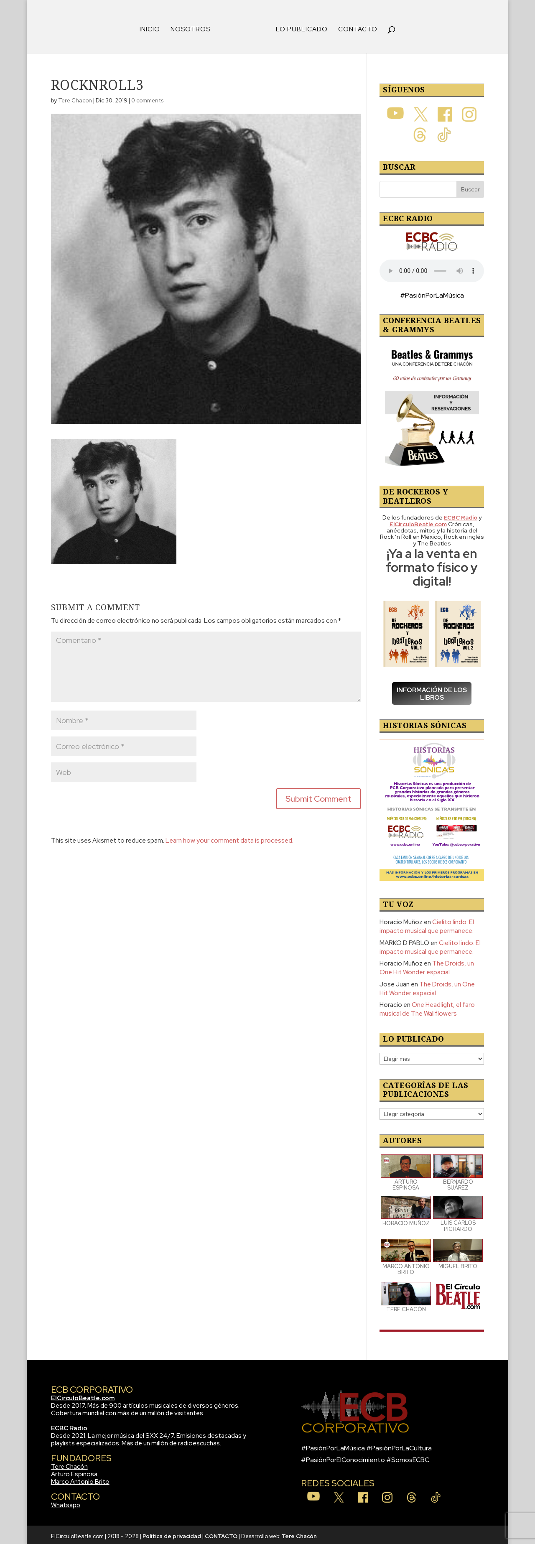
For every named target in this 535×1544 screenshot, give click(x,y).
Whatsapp (65, 1502)
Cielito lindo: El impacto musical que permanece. (427, 923)
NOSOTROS (193, 27)
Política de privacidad (172, 1533)
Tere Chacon (75, 97)
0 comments (147, 97)
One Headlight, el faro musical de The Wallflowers (427, 1006)
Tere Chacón (69, 1464)
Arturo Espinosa (74, 1471)
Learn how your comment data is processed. (229, 837)
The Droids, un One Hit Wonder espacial (427, 964)
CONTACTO (354, 27)
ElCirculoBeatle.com (83, 1395)
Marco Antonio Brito (80, 1479)
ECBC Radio (69, 1425)
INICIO (153, 27)
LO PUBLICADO (299, 27)
